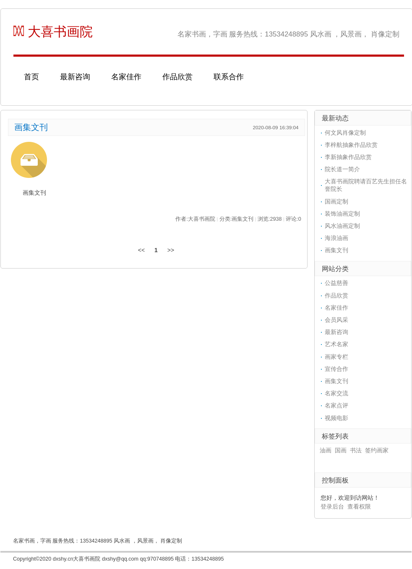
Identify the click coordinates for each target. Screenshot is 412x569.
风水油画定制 (342, 225)
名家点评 (336, 405)
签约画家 (377, 450)
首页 (31, 77)
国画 (341, 450)
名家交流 (336, 393)
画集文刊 (31, 127)
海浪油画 (336, 238)
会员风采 (336, 319)
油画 (325, 450)
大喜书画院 (53, 31)
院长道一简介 (342, 169)
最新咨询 (75, 77)
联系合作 (229, 77)
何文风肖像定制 (345, 132)
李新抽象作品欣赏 (348, 157)
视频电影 (336, 418)
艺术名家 (336, 344)
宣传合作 (336, 368)
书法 (356, 450)
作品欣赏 (177, 77)
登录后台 (332, 506)
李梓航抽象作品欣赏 (351, 144)
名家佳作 (126, 77)
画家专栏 (336, 356)
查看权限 (359, 506)
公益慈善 (336, 282)
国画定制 (336, 201)
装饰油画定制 (342, 213)
